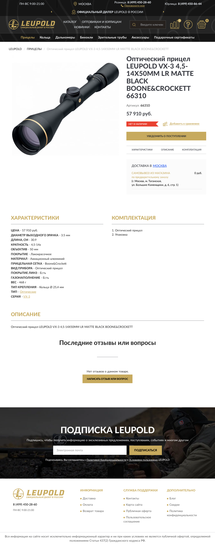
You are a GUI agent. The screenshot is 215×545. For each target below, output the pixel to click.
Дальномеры (65, 37)
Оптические (28, 291)
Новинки (81, 27)
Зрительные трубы (112, 37)
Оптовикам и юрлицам (101, 22)
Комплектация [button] (191, 150)
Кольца (45, 37)
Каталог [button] (70, 22)
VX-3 (26, 296)
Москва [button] (160, 166)
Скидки (174, 505)
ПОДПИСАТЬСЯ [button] (145, 450)
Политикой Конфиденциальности (106, 460)
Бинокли (86, 37)
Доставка (89, 498)
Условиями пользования (143, 460)
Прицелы (28, 37)
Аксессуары (140, 37)
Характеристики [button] (142, 150)
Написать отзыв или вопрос (107, 379)
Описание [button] (167, 150)
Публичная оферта (138, 511)
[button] (133, 5)
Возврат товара (93, 511)
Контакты (102, 27)
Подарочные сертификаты (174, 37)
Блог (172, 498)
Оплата (88, 505)
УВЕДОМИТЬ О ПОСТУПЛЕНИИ (166, 136)
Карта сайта (134, 505)
